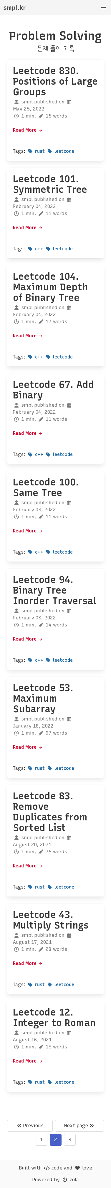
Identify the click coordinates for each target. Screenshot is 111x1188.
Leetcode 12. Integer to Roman (54, 1017)
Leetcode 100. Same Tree (46, 487)
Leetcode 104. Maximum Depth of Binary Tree (50, 287)
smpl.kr (15, 7)
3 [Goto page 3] (69, 1139)
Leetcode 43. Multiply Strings (51, 920)
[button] (103, 7)
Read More (28, 130)
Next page (79, 1125)
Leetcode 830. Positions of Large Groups (55, 81)
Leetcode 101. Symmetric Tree (50, 184)
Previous (30, 1125)
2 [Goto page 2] (55, 1139)
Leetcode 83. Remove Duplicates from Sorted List (50, 811)
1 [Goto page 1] (41, 1139)
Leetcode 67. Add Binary (53, 390)
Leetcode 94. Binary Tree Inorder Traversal (54, 590)
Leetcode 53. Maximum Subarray (43, 698)
